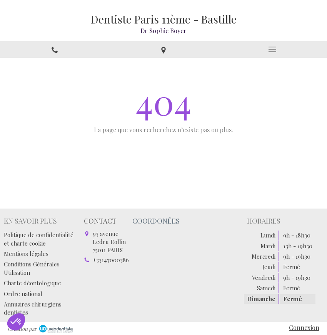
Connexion (304, 327)
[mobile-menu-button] (272, 49)
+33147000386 (111, 260)
